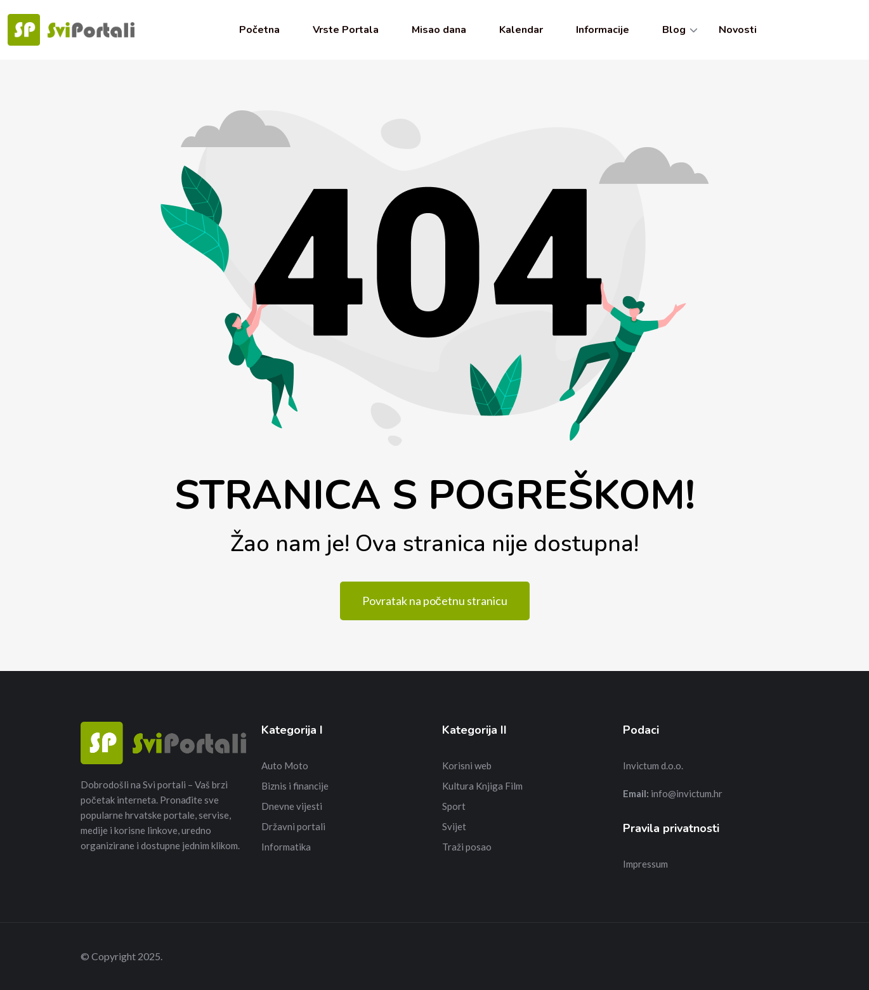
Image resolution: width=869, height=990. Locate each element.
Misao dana (439, 30)
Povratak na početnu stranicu (434, 601)
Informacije (602, 30)
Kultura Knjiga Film (482, 785)
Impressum (645, 864)
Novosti (738, 30)
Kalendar (521, 30)
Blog (674, 30)
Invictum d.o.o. (653, 765)
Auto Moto (284, 765)
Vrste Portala (346, 30)
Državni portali (293, 826)
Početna (259, 30)
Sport (454, 806)
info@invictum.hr (686, 793)
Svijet (454, 826)
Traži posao (467, 846)
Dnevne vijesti (291, 806)
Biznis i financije (295, 785)
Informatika (286, 846)
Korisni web (467, 765)
